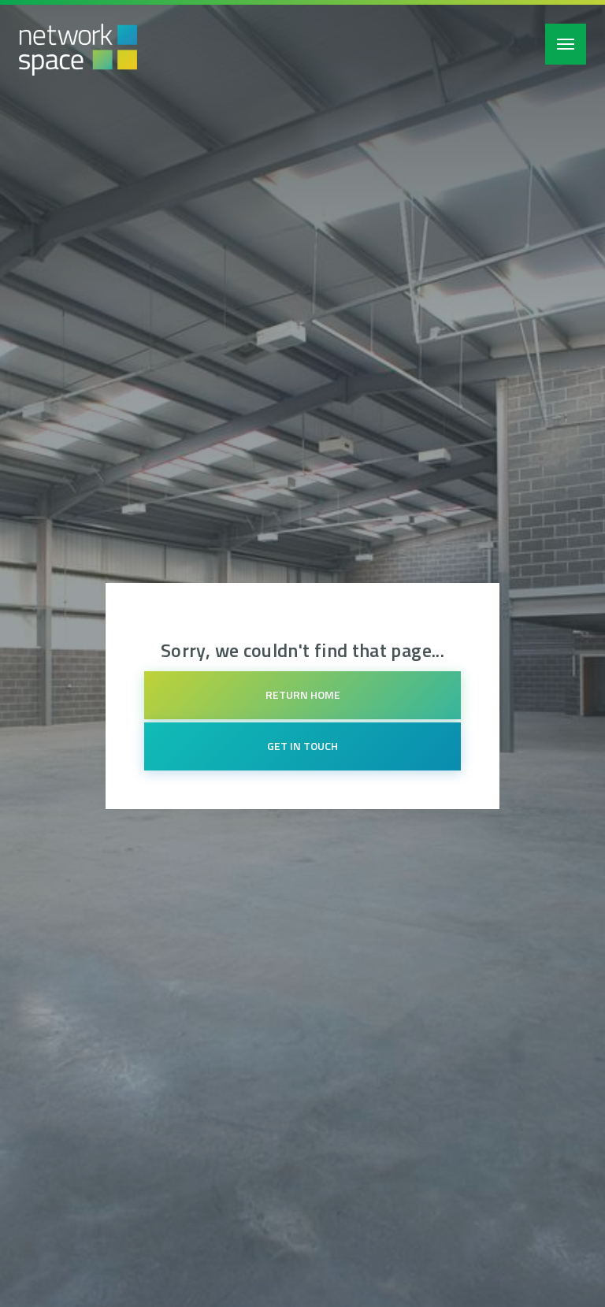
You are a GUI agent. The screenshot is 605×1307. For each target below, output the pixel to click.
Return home (302, 694)
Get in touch (302, 745)
